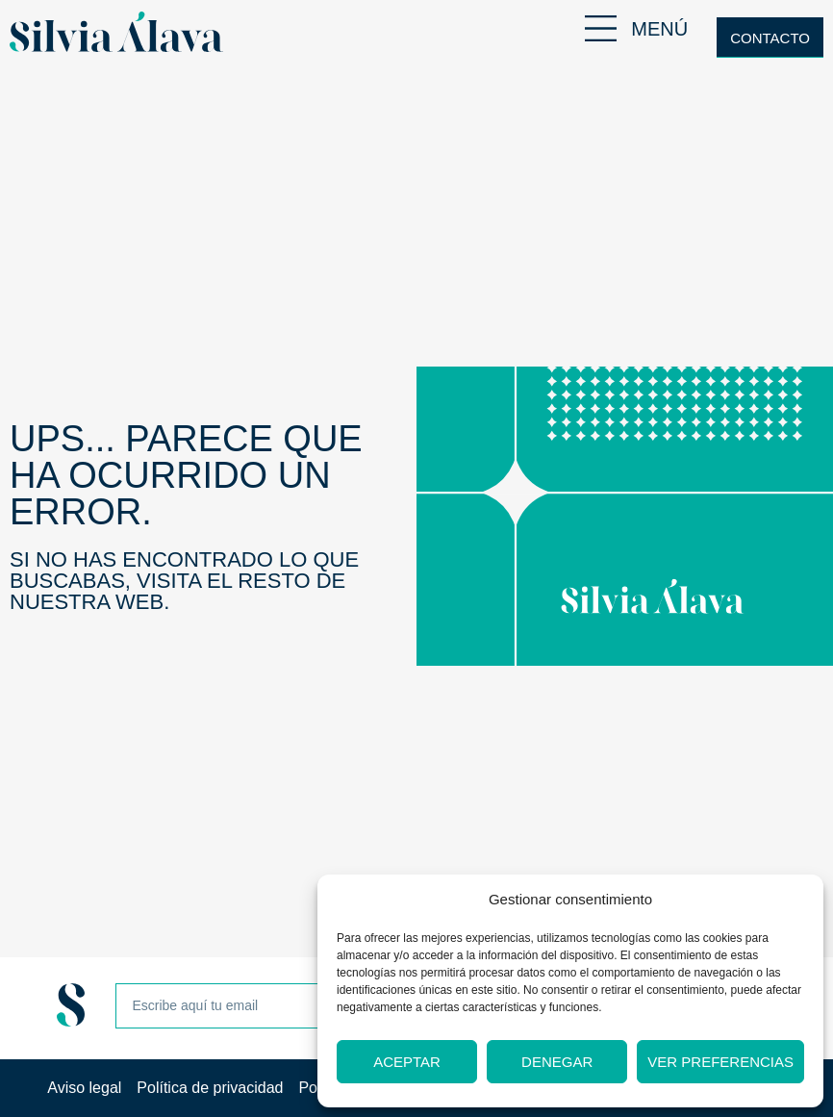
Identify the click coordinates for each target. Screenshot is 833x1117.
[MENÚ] (601, 28)
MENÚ (659, 28)
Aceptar (407, 1062)
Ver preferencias (720, 1062)
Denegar (557, 1062)
